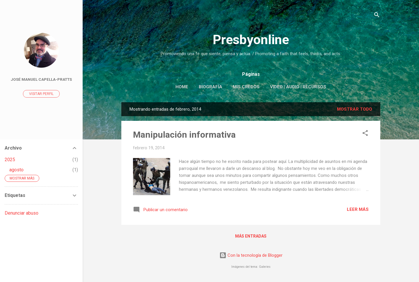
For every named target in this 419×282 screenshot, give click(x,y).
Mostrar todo (354, 109)
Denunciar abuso (21, 213)
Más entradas (251, 236)
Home (181, 86)
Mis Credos (246, 86)
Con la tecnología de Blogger (251, 255)
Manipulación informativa (184, 135)
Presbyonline (251, 39)
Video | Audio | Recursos (298, 86)
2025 (10, 159)
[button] (365, 134)
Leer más (358, 209)
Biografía (210, 86)
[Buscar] (376, 16)
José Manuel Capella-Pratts (41, 79)
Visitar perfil (41, 94)
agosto (16, 170)
